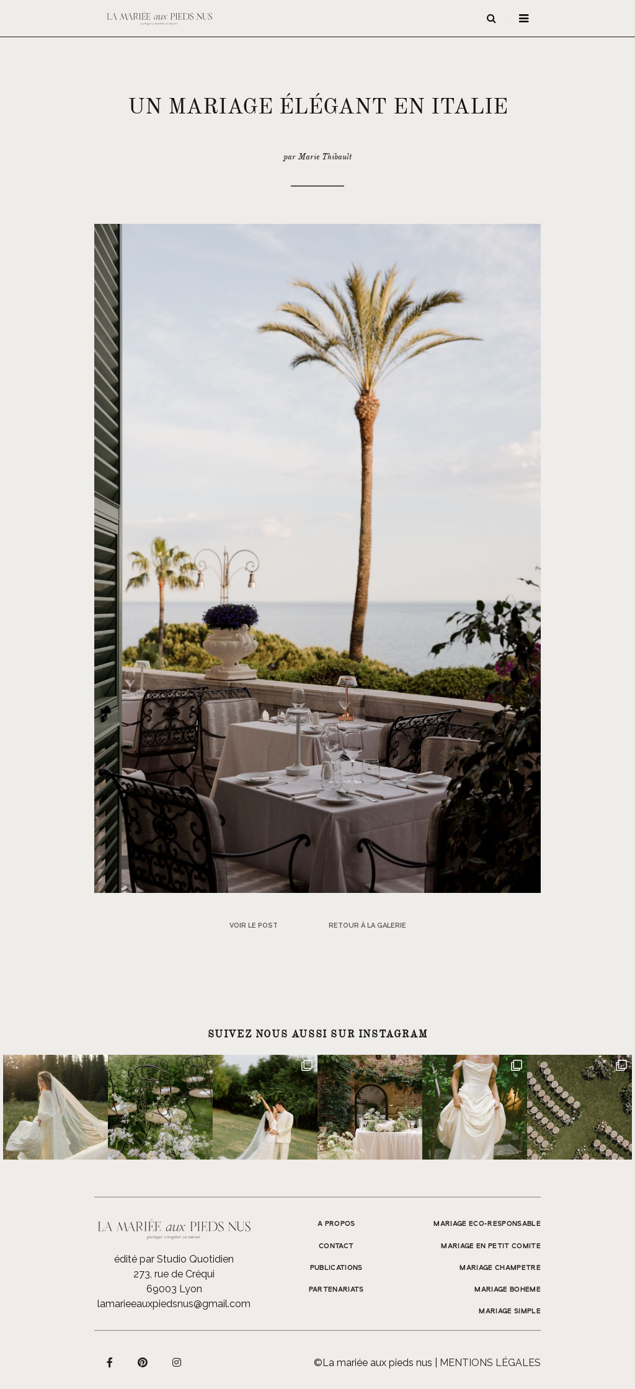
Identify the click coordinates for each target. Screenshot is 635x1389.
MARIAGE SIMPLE (510, 1311)
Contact (336, 1246)
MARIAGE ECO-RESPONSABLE (487, 1224)
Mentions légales (490, 1363)
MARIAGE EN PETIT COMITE (491, 1246)
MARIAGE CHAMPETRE (500, 1268)
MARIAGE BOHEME (507, 1289)
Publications (336, 1268)
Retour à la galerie (367, 925)
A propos (336, 1224)
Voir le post (253, 925)
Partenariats (336, 1289)
